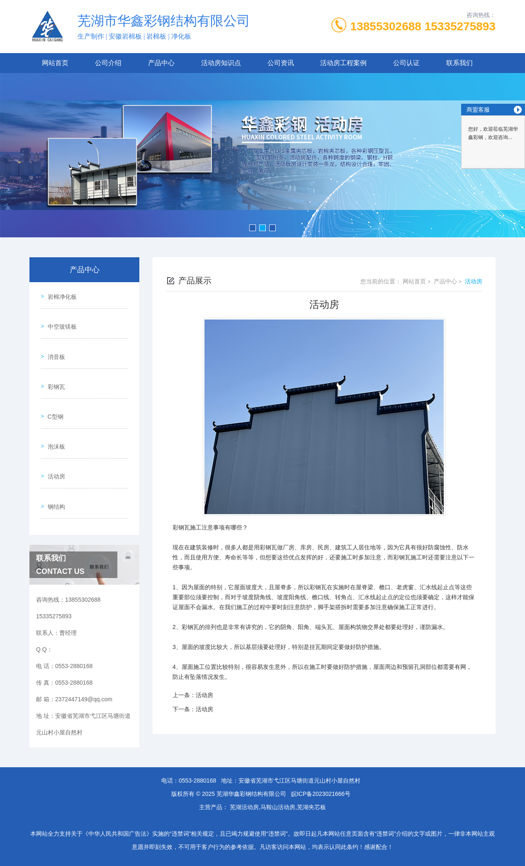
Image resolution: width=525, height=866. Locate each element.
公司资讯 (280, 62)
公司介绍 (108, 62)
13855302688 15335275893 (423, 26)
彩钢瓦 (53, 364)
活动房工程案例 (343, 62)
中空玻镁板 (58, 317)
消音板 (53, 341)
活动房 (53, 435)
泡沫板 (53, 412)
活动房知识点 (221, 62)
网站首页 (55, 62)
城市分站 (36, 856)
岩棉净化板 (58, 293)
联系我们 (459, 62)
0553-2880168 (197, 767)
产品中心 (161, 62)
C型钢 (52, 388)
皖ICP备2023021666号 (320, 780)
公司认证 (406, 62)
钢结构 (53, 459)
